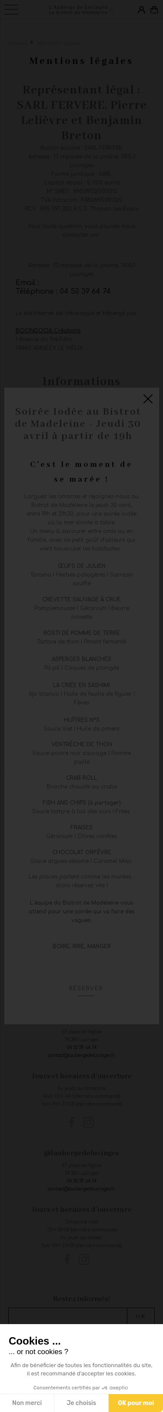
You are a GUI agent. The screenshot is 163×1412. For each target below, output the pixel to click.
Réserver (86, 989)
